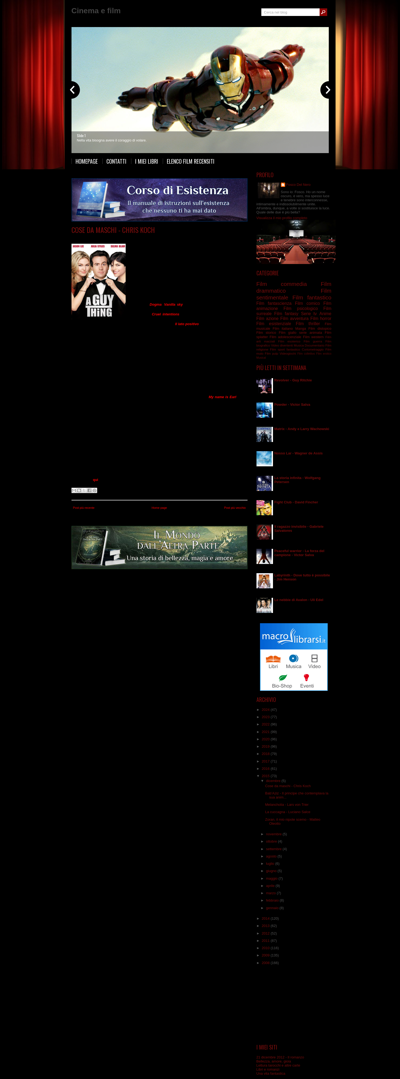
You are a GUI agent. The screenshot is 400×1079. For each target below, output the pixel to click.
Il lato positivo (187, 324)
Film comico (307, 303)
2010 (266, 948)
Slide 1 (81, 135)
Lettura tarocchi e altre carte (278, 1065)
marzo (271, 893)
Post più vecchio (235, 507)
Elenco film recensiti (190, 161)
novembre (274, 834)
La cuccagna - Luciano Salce (287, 812)
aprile (270, 886)
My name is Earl (222, 397)
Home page (159, 507)
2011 (266, 941)
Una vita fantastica (270, 1073)
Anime (325, 313)
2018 (266, 754)
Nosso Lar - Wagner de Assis (298, 453)
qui (95, 480)
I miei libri (146, 161)
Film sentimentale (156, 238)
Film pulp (271, 353)
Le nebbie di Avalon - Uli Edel (298, 600)
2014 (266, 918)
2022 (266, 724)
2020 (266, 739)
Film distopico (319, 328)
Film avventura (294, 318)
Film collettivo (306, 353)
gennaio (272, 908)
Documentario (314, 345)
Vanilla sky (173, 304)
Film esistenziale (273, 323)
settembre (274, 849)
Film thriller (308, 323)
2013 (266, 926)
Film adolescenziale (285, 337)
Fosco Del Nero (298, 185)
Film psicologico (301, 308)
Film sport (277, 349)
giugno (272, 871)
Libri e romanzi (267, 1069)
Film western (313, 337)
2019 (266, 746)
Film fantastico (311, 297)
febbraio (273, 900)
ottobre (272, 841)
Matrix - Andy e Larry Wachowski (301, 429)
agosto (272, 856)
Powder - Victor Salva (292, 404)
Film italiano (283, 328)
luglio (270, 864)
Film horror (320, 318)
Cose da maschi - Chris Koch (113, 230)
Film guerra (313, 341)
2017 (266, 761)
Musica (299, 345)
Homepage (87, 161)
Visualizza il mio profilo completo (281, 218)
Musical (261, 357)
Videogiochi (287, 353)
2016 (266, 769)
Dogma (156, 304)
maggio (272, 878)
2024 (266, 710)
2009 (266, 955)
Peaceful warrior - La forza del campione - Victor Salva (299, 553)
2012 (266, 933)
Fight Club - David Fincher (296, 502)
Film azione (267, 318)
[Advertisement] (294, 1004)
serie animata (310, 333)
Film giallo (287, 333)
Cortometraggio (313, 349)
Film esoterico (289, 341)
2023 (266, 717)
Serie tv (309, 313)
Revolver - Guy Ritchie (293, 380)
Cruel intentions (166, 314)
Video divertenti (282, 345)
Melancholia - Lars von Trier (286, 805)
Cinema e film (96, 10)
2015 (266, 776)
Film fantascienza (274, 303)
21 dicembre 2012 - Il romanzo (280, 1057)
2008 (266, 963)
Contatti (116, 161)
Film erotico (323, 353)
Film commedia (129, 238)
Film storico (266, 333)
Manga (300, 328)
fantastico (293, 349)
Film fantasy (286, 313)
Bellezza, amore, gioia (273, 1061)
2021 (266, 732)
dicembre (273, 781)
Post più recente (84, 507)
